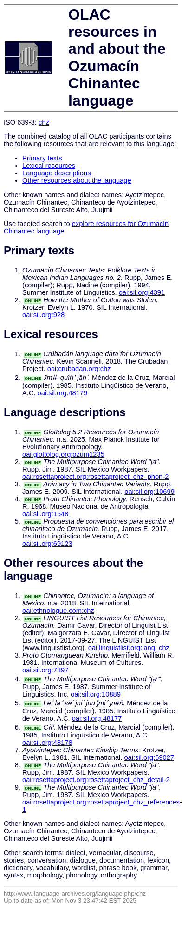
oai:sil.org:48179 (63, 393)
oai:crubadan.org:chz (79, 368)
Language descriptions (56, 173)
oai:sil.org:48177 (97, 718)
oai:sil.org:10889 (96, 694)
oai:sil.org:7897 (45, 670)
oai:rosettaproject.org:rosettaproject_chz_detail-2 (96, 780)
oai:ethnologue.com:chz (58, 610)
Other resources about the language (76, 180)
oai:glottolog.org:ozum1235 (63, 454)
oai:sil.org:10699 (149, 491)
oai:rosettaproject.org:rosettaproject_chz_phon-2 (95, 476)
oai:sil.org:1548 (45, 514)
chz (44, 122)
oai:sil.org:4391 (142, 292)
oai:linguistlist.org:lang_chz (128, 647)
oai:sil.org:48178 (47, 742)
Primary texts (42, 158)
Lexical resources (48, 165)
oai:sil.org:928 (43, 315)
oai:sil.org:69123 (47, 543)
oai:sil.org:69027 (149, 757)
